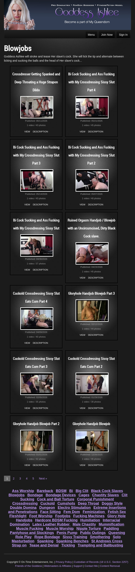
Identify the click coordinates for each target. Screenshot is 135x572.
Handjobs (24, 520)
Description (40, 131)
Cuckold (47, 503)
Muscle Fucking (29, 529)
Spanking (45, 541)
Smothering (100, 537)
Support (78, 565)
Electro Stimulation (74, 508)
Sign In (123, 34)
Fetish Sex (117, 512)
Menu (91, 34)
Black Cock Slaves (107, 491)
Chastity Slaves (105, 495)
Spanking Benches (72, 541)
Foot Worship (40, 516)
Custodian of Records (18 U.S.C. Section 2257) (101, 561)
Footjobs (63, 516)
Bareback (45, 491)
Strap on (19, 545)
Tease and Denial (43, 545)
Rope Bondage (47, 537)
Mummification (111, 524)
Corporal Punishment (95, 499)
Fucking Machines (89, 516)
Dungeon (47, 508)
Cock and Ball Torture (55, 499)
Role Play (23, 537)
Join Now (107, 34)
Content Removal (110, 565)
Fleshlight (17, 516)
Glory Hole (116, 516)
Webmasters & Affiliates (57, 565)
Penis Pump (67, 533)
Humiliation (90, 520)
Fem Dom (71, 512)
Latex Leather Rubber (51, 524)
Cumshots (66, 503)
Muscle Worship (60, 529)
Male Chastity (84, 524)
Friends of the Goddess (28, 565)
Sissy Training (75, 537)
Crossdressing (25, 503)
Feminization (94, 512)
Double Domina (23, 508)
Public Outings (93, 533)
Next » (43, 478)
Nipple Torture (88, 529)
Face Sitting (50, 512)
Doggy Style (112, 503)
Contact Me (91, 565)
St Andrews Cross (106, 541)
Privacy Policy (64, 561)
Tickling (68, 545)
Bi (71, 491)
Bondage (35, 495)
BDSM (61, 491)
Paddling (111, 529)
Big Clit (82, 491)
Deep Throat (88, 503)
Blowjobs (17, 495)
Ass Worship (23, 491)
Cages (84, 495)
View (27, 131)
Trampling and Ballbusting (100, 545)
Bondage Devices (61, 495)
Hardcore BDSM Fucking (56, 520)
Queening (116, 533)
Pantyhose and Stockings (32, 533)
